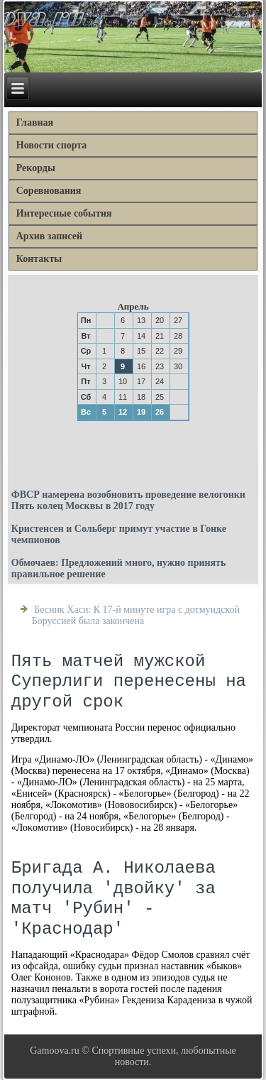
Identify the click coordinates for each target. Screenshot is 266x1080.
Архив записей (49, 236)
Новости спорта (51, 145)
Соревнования (49, 190)
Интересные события (64, 213)
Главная (34, 122)
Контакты (39, 258)
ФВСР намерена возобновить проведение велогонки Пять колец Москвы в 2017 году (128, 500)
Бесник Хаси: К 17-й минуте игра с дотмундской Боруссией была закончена (136, 615)
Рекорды (35, 168)
